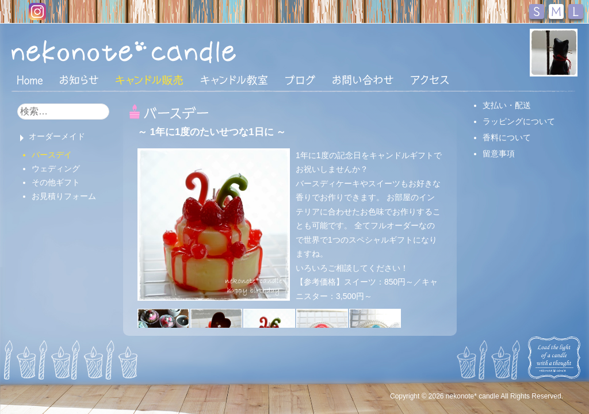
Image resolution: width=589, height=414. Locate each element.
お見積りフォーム (64, 196)
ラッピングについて (519, 121)
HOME (30, 79)
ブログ (300, 80)
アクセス (430, 80)
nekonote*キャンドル (159, 51)
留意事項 (499, 153)
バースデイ (52, 154)
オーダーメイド (57, 136)
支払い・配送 (507, 105)
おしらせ (79, 80)
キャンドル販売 (149, 80)
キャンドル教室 (234, 80)
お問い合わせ (362, 80)
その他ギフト (56, 182)
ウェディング (56, 168)
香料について (507, 137)
